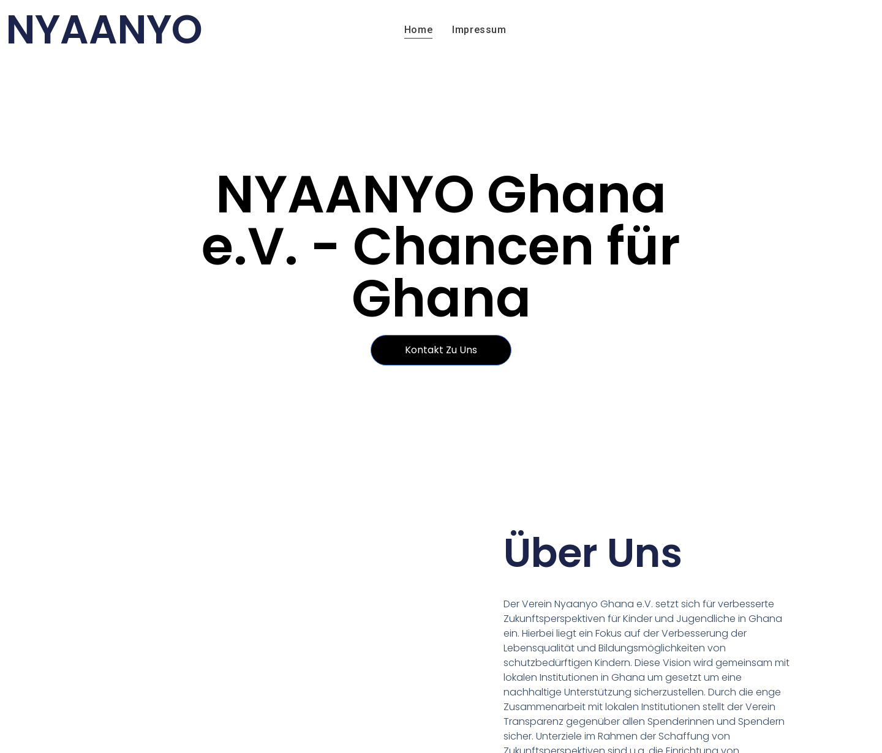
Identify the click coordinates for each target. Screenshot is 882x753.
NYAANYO (104, 30)
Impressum (479, 30)
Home (418, 30)
